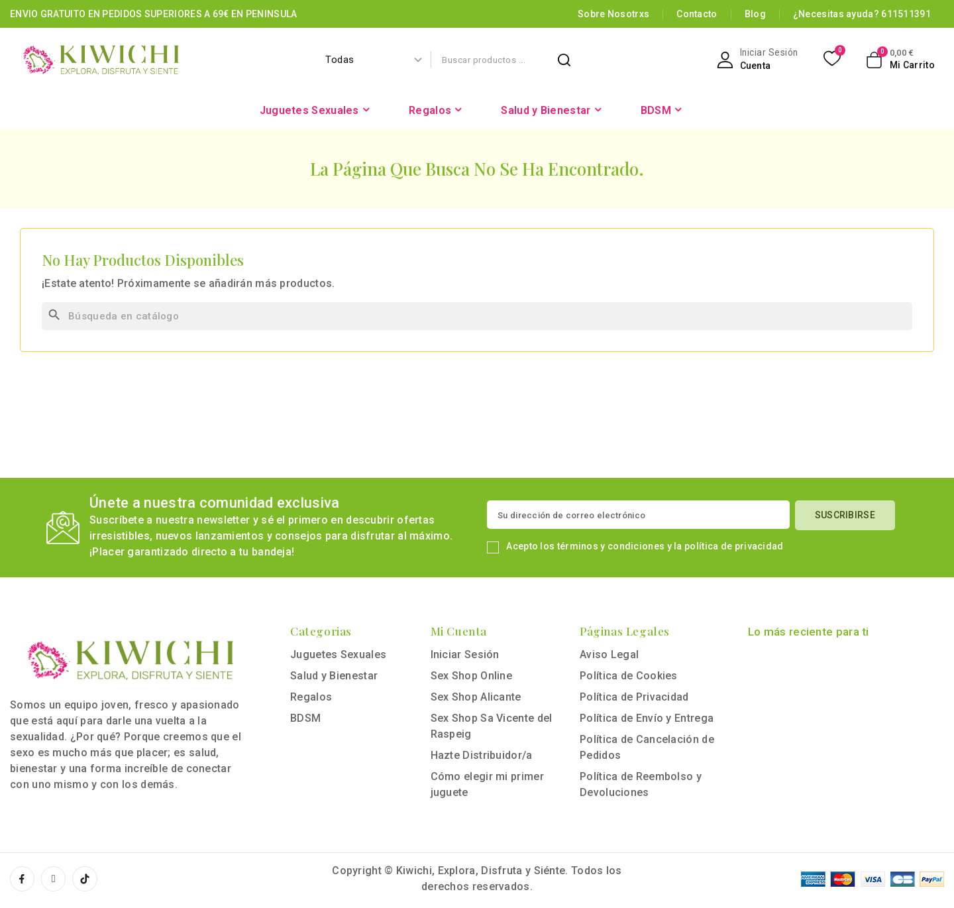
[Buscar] (477, 316)
